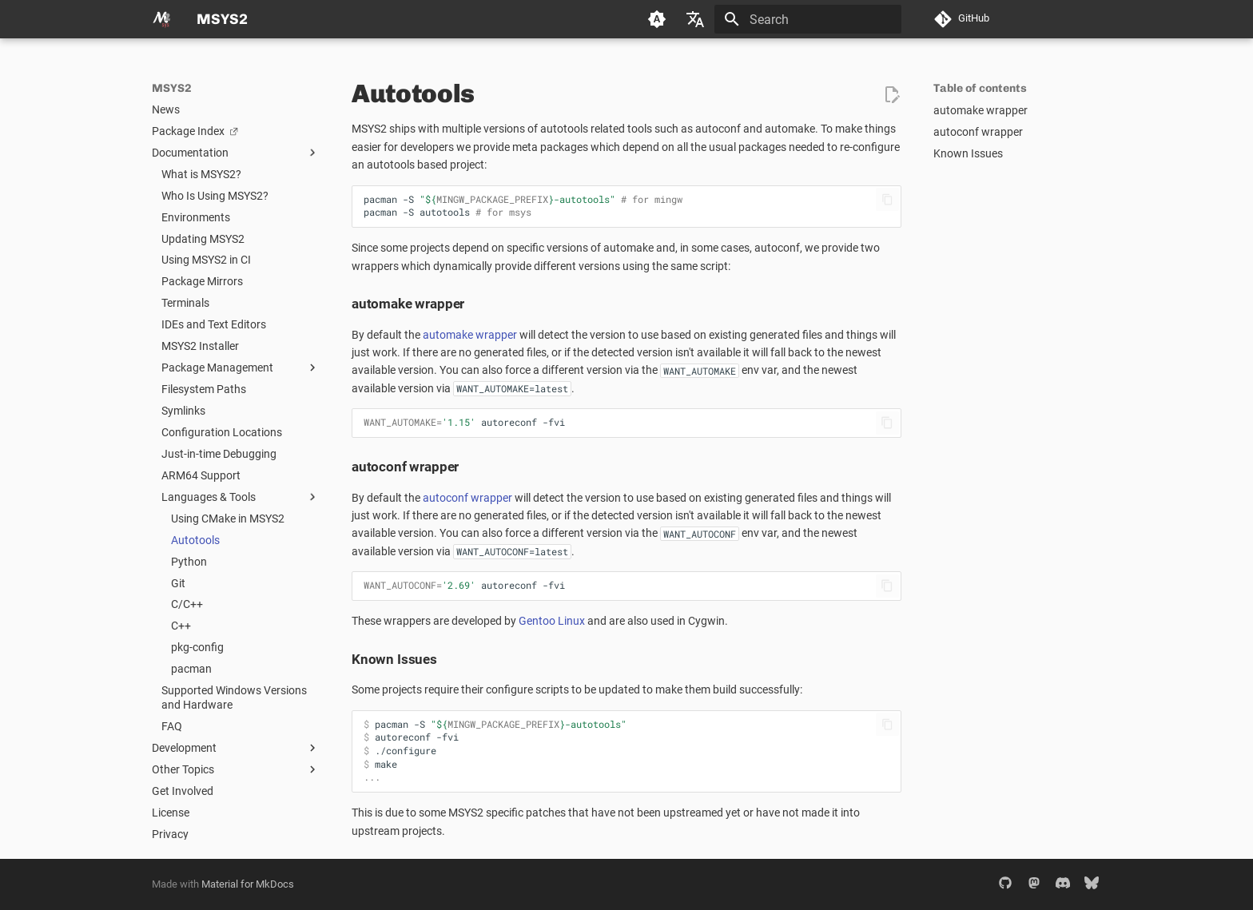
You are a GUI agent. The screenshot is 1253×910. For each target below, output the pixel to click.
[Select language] (695, 19)
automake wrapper (470, 334)
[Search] (807, 19)
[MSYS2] (161, 19)
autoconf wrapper (467, 497)
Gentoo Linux (552, 620)
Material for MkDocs (247, 884)
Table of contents (980, 88)
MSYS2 (172, 88)
